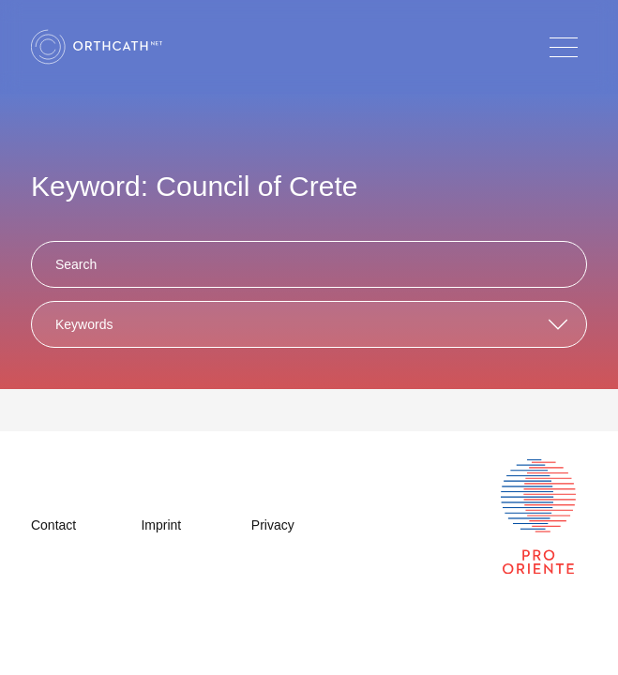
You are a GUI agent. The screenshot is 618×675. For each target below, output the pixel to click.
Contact (53, 525)
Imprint (161, 525)
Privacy (272, 525)
